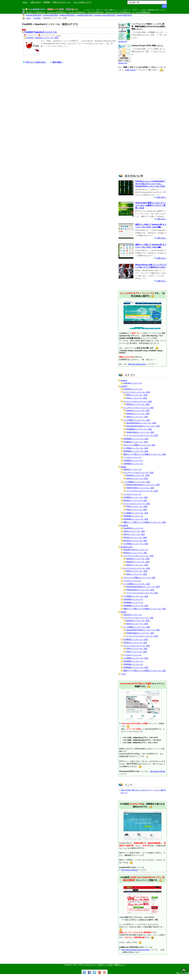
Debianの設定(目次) (67, 15)
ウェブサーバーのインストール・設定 (138, 408)
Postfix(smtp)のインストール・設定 (140, 432)
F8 (24, 30)
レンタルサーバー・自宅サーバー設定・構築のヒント (104, 965)
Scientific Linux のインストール (135, 550)
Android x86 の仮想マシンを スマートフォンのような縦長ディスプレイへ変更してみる (150, 205)
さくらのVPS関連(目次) (141, 12)
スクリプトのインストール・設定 (136, 392)
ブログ (123, 674)
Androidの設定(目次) (33, 15)
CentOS (124, 386)
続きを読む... (57, 62)
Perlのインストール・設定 (136, 398)
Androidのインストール (132, 383)
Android (124, 380)
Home (25, 2)
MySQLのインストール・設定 (138, 404)
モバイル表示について (82, 2)
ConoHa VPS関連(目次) (77, 12)
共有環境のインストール (133, 460)
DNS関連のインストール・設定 (135, 439)
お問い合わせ (35, 2)
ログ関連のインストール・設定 (135, 448)
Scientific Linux (127, 547)
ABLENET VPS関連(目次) (35, 12)
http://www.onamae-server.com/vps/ (135, 950)
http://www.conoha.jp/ (129, 870)
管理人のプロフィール (61, 2)
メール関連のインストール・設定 (136, 420)
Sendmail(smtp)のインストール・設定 (141, 423)
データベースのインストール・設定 (137, 401)
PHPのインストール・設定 (137, 395)
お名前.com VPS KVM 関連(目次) (118, 12)
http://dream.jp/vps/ (158, 771)
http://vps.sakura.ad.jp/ (137, 364)
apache (58, 35)
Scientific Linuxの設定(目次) (104, 15)
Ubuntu (124, 612)
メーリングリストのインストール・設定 (142, 435)
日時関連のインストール (133, 464)
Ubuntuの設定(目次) (124, 15)
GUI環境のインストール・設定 (135, 442)
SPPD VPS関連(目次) (95, 12)
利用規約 (46, 2)
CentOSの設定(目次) (51, 15)
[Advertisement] (70, 91)
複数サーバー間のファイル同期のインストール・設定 (144, 454)
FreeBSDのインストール (133, 528)
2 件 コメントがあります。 (36, 62)
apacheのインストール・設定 (138, 410)
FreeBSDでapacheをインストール (41, 32)
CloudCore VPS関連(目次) (57, 12)
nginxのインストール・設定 (137, 417)
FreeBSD (29, 37)
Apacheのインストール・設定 (46, 37)
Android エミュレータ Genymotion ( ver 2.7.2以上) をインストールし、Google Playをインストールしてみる (150, 183)
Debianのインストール (132, 469)
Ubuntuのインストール (132, 615)
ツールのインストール (132, 457)
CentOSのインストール (132, 389)
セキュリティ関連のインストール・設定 (139, 445)
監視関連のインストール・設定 (135, 451)
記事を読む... (161, 197)
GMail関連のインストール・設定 (139, 429)
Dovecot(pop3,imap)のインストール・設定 (143, 426)
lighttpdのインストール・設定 (138, 414)
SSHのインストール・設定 (134, 531)
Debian (123, 467)
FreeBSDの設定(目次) (84, 15)
